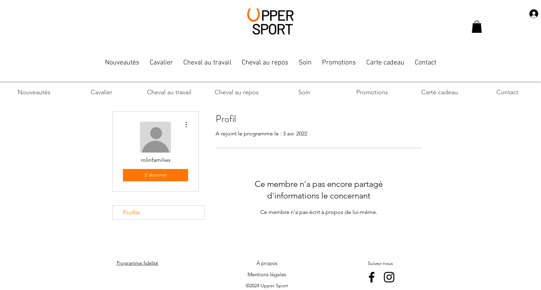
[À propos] (266, 263)
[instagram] (389, 277)
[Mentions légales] (266, 274)
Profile (131, 212)
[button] (477, 27)
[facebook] (372, 277)
